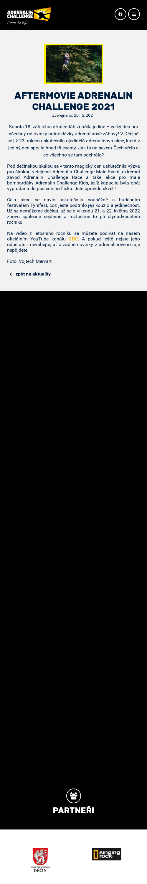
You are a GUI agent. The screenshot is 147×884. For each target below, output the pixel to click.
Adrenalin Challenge (29, 15)
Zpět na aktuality (30, 274)
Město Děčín (40, 860)
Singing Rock (106, 854)
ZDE (73, 238)
